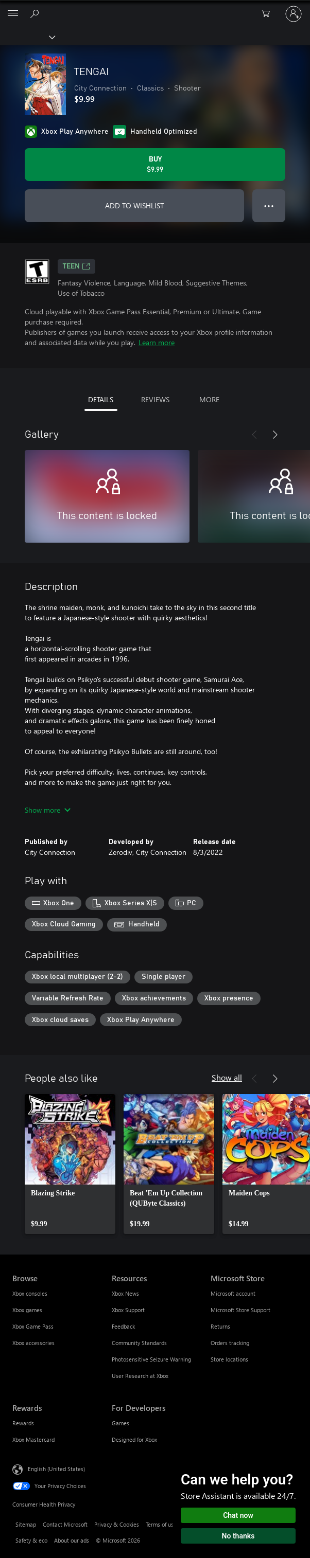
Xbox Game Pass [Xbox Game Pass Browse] (33, 1326)
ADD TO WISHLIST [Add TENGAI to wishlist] (134, 205)
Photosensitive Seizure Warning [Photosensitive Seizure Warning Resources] (151, 1359)
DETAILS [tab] (100, 399)
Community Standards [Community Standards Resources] (139, 1342)
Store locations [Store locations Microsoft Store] (229, 1359)
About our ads (71, 1540)
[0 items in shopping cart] (268, 14)
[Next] (275, 434)
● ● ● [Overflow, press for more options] (269, 205)
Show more (48, 810)
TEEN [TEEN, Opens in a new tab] (76, 266)
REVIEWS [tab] (155, 399)
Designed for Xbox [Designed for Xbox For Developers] (134, 1439)
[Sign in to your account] (293, 14)
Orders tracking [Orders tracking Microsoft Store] (230, 1342)
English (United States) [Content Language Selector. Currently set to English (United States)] (56, 1468)
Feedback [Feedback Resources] (123, 1326)
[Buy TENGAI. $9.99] (155, 164)
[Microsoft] (154, 8)
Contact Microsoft (65, 1524)
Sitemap (25, 1524)
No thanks (238, 1536)
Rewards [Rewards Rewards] (23, 1423)
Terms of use (161, 1524)
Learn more (157, 342)
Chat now (238, 1515)
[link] (70, 1164)
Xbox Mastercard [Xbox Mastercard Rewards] (33, 1439)
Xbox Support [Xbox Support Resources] (128, 1309)
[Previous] (254, 434)
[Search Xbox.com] (36, 13)
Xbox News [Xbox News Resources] (125, 1293)
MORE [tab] (209, 399)
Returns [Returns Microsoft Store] (220, 1326)
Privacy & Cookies (116, 1524)
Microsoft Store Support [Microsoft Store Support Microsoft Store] (240, 1309)
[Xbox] (27, 36)
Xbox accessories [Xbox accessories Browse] (33, 1342)
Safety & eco (31, 1540)
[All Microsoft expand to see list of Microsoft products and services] (13, 14)
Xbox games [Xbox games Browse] (27, 1309)
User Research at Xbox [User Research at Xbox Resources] (140, 1375)
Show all (227, 1077)
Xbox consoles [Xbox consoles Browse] (29, 1293)
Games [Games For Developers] (120, 1423)
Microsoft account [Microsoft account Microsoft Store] (233, 1293)
